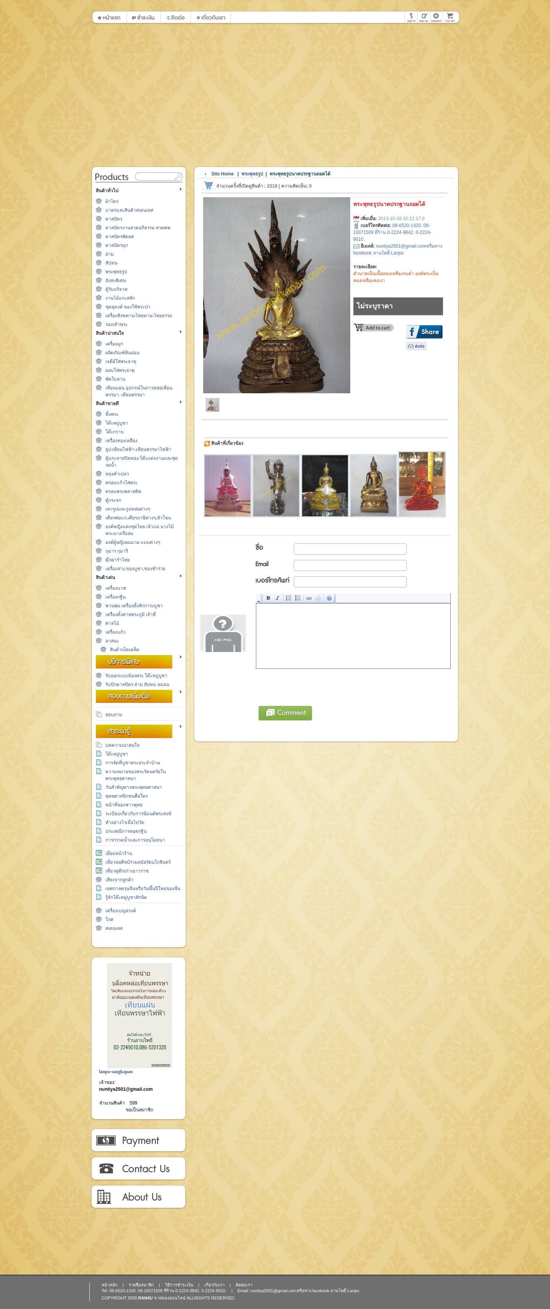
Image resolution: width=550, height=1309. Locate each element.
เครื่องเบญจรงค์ (120, 910)
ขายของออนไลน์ (170, 1298)
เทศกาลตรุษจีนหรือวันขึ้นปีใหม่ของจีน (142, 888)
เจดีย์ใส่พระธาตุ (120, 361)
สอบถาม (113, 714)
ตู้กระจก (113, 500)
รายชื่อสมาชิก (141, 1285)
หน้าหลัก (110, 1285)
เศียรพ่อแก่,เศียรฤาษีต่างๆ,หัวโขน (138, 518)
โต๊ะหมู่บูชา (116, 423)
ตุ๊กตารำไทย (117, 560)
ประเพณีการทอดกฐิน (126, 831)
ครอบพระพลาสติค (123, 491)
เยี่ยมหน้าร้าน (118, 853)
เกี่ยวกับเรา (138, 1197)
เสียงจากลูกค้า (119, 879)
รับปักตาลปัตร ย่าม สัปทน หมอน (137, 684)
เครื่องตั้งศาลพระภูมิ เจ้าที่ (130, 614)
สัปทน (111, 263)
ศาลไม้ (112, 623)
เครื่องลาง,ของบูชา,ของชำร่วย (135, 568)
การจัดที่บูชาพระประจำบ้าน (132, 763)
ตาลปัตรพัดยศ (119, 236)
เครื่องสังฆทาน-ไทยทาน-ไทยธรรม (139, 315)
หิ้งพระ (111, 414)
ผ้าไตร (111, 201)
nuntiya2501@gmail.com (126, 1089)
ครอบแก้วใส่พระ (121, 482)
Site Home (222, 174)
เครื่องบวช (115, 588)
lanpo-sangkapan (116, 1071)
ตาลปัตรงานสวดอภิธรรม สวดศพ (137, 227)
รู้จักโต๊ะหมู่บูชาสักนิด (126, 897)
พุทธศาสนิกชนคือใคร (126, 796)
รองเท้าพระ (116, 324)
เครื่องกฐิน (115, 597)
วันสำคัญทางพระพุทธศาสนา (133, 787)
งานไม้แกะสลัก (120, 298)
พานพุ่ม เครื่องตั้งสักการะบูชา (134, 605)
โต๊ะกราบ (114, 432)
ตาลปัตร (113, 219)
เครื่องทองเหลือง (121, 440)
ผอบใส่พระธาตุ (120, 370)
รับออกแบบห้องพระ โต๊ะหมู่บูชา (136, 675)
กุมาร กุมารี (116, 551)
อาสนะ (112, 641)
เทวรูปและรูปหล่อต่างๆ (127, 509)
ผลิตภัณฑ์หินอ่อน (122, 352)
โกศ (109, 919)
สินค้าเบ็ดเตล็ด (124, 649)
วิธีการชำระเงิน (138, 1140)
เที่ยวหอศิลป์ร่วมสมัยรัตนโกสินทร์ (138, 862)
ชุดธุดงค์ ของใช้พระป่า (127, 307)
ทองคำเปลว (117, 474)
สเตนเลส (114, 928)
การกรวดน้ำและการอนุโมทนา (135, 840)
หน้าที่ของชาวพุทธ (123, 805)
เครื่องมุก (114, 344)
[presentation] (314, 686)
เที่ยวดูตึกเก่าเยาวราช (127, 871)
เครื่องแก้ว (115, 632)
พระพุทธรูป (116, 271)
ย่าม (109, 254)
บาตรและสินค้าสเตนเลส (129, 210)
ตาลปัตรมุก (116, 245)
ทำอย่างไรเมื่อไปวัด (124, 822)
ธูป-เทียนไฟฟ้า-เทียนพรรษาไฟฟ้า (138, 449)
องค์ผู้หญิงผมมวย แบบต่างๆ (132, 542)
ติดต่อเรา (138, 1169)
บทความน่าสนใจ (122, 745)
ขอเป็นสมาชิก (139, 1110)
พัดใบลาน (115, 379)
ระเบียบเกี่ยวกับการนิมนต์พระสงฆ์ (138, 813)
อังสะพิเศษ (115, 280)
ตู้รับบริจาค (116, 289)
